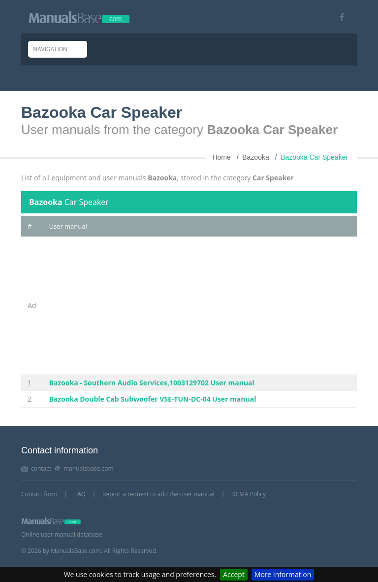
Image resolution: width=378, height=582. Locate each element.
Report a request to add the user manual (158, 494)
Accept (234, 574)
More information (282, 574)
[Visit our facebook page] (338, 17)
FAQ (80, 494)
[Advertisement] (199, 306)
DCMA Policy (248, 494)
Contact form (39, 494)
